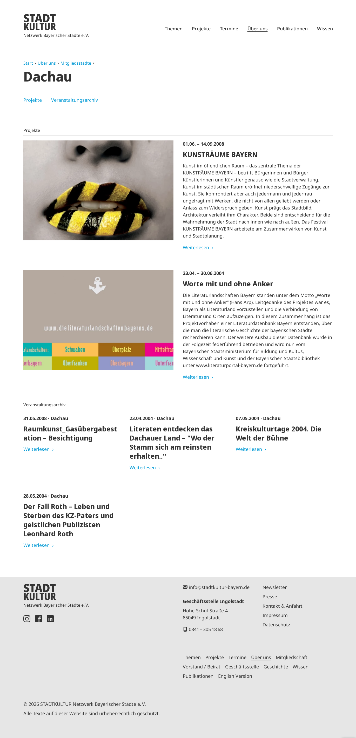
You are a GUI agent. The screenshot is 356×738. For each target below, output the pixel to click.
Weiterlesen (196, 247)
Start (28, 63)
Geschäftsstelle (242, 666)
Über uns (257, 28)
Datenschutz (276, 624)
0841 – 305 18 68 (206, 629)
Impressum (275, 615)
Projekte (201, 28)
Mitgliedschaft (291, 657)
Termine (229, 28)
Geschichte (276, 666)
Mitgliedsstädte (76, 63)
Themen (174, 28)
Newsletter (275, 587)
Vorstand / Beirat (201, 666)
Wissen (325, 28)
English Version (235, 676)
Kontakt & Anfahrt (283, 606)
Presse (270, 596)
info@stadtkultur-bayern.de (219, 587)
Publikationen (292, 28)
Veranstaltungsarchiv (74, 100)
